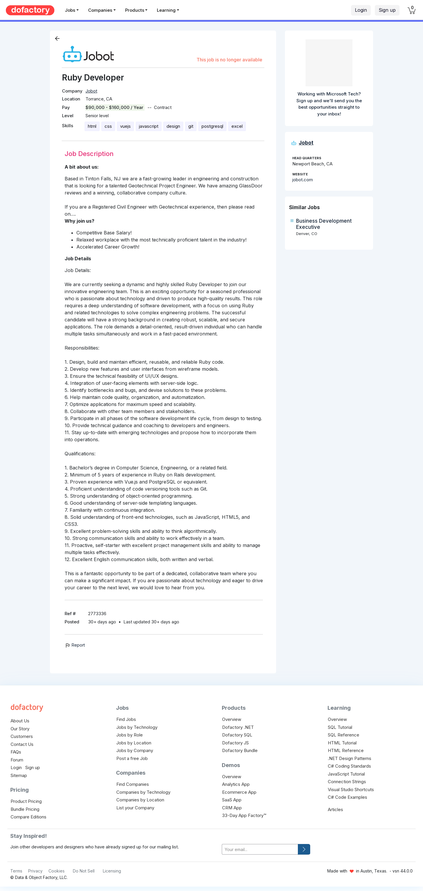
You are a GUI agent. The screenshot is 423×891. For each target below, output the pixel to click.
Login (361, 10)
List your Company (135, 808)
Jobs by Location (133, 743)
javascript (148, 126)
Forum (17, 760)
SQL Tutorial (340, 727)
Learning (166, 10)
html (92, 126)
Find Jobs (126, 719)
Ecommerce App (239, 792)
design (173, 126)
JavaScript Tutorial (346, 774)
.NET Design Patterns (349, 758)
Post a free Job (132, 758)
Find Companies (132, 784)
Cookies (56, 870)
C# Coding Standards (349, 766)
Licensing (112, 870)
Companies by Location (140, 800)
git (190, 126)
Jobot (91, 91)
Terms (16, 870)
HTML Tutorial (342, 743)
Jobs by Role (129, 735)
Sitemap (19, 775)
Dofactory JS (235, 743)
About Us (20, 721)
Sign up (387, 10)
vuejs (125, 126)
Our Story (20, 728)
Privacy (35, 870)
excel (237, 126)
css (108, 126)
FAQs (16, 752)
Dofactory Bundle (240, 750)
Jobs (70, 10)
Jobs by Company (134, 750)
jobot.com (302, 179)
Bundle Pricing (25, 809)
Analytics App (236, 784)
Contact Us (22, 744)
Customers (22, 736)
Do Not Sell (84, 870)
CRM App (232, 808)
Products (134, 10)
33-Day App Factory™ (244, 815)
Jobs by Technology (136, 727)
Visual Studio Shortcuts (351, 789)
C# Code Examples (347, 797)
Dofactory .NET (238, 727)
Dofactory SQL (237, 735)
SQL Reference (343, 735)
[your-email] (260, 849)
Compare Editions (28, 817)
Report (75, 644)
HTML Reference (346, 750)
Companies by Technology (143, 792)
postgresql (212, 126)
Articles (335, 809)
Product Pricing (26, 801)
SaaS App (231, 800)
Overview (231, 719)
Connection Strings (347, 781)
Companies (100, 10)
